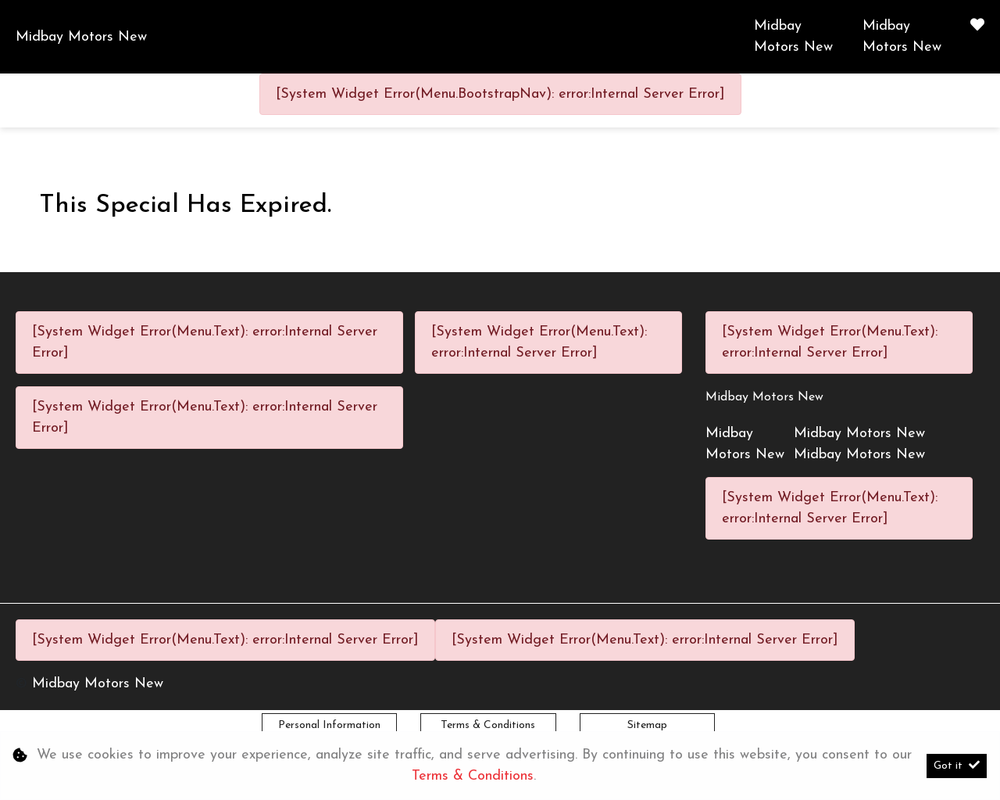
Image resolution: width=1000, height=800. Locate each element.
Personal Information (329, 725)
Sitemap (647, 725)
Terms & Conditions (488, 725)
